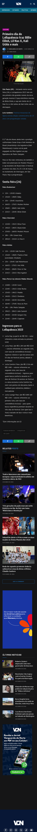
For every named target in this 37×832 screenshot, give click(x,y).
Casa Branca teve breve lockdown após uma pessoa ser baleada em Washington (24, 714)
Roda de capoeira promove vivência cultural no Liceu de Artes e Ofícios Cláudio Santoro (16, 568)
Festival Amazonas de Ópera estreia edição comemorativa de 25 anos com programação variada (18, 116)
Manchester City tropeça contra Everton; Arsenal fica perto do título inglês (24, 676)
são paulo (6, 433)
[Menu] (3, 4)
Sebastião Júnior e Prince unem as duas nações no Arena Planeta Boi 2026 (18, 538)
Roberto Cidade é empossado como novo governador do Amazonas (24, 664)
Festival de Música (9, 430)
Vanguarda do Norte (15, 49)
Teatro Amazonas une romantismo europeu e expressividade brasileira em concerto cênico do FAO (18, 476)
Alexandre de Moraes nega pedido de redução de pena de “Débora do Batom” (24, 689)
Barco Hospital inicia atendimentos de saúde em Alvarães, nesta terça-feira (24, 701)
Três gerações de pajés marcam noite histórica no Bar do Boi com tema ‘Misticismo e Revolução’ (17, 508)
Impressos (6, 10)
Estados (16, 10)
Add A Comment (18, 581)
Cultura (5, 29)
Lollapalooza (21, 430)
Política (25, 10)
